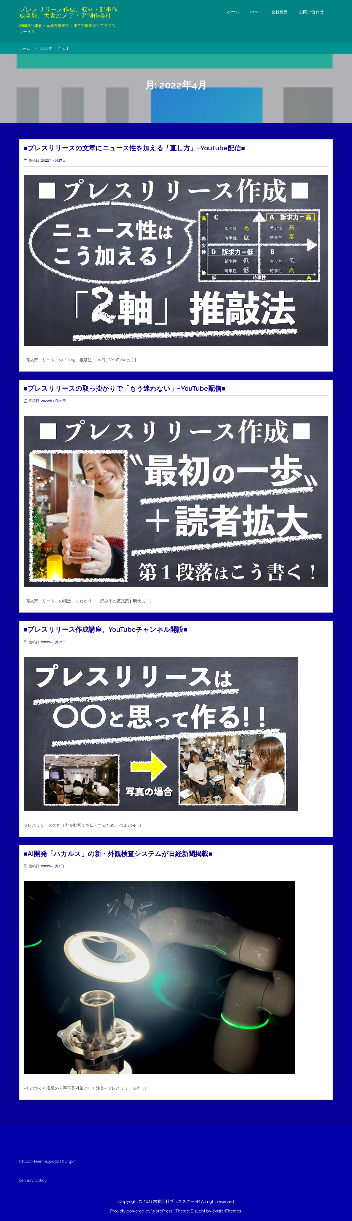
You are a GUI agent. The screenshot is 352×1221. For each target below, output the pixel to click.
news (255, 11)
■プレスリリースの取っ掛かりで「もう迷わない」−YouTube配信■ (125, 388)
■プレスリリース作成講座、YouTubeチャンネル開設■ (106, 629)
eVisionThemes (226, 1211)
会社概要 (279, 11)
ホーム (233, 11)
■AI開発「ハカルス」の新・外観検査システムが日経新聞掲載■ (118, 854)
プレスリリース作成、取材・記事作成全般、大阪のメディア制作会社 (68, 13)
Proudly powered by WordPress (141, 1211)
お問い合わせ (311, 11)
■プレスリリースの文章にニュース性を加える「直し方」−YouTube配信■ (134, 148)
